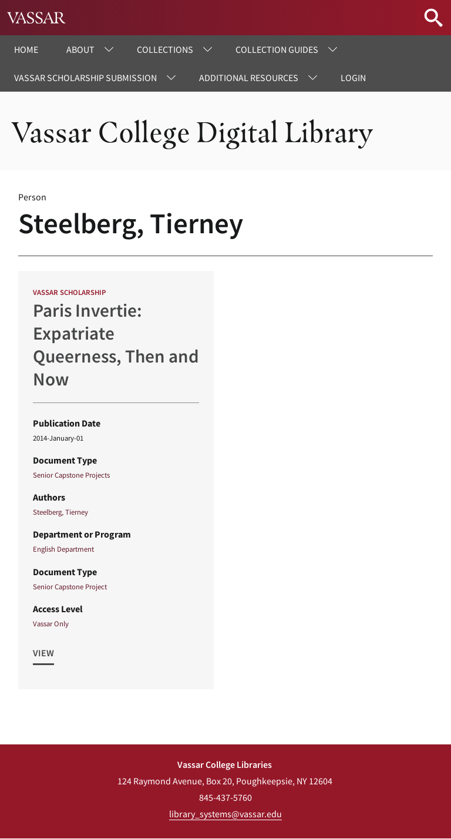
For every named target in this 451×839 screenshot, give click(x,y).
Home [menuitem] (26, 49)
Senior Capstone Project (70, 586)
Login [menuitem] (353, 77)
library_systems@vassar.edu (225, 814)
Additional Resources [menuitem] (248, 77)
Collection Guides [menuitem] (276, 49)
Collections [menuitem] (165, 49)
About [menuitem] (80, 49)
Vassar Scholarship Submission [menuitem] (85, 77)
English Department (63, 548)
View (43, 653)
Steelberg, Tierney (60, 511)
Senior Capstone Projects (71, 474)
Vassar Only (51, 623)
